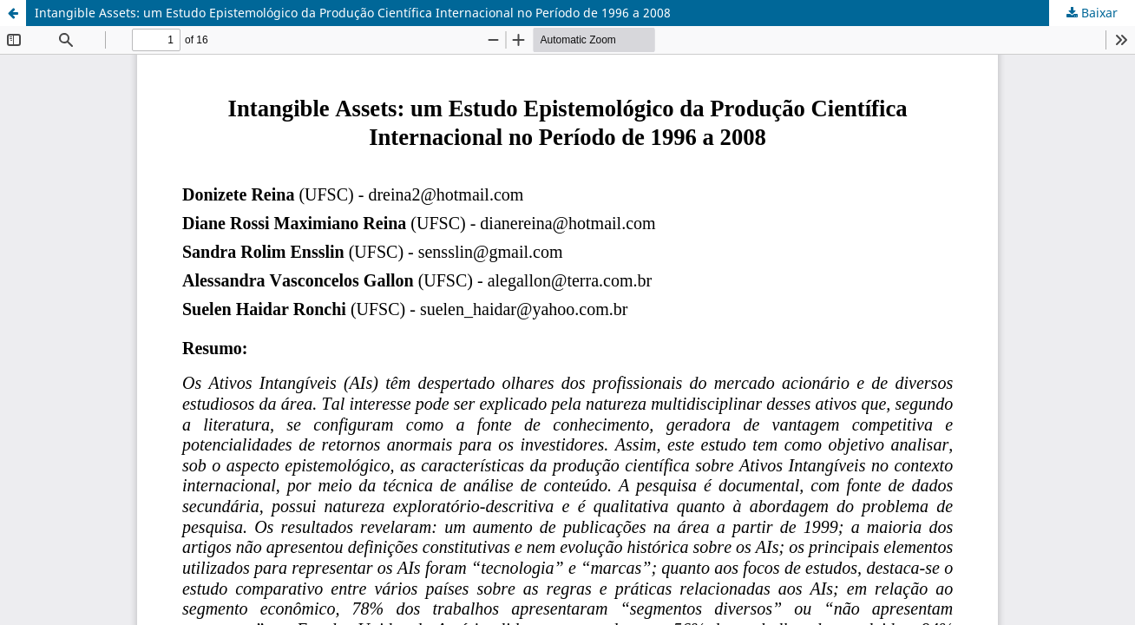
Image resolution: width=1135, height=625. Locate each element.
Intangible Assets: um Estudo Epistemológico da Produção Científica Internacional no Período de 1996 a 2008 (353, 12)
